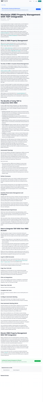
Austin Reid (9, 18)
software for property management (7, 44)
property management (5, 32)
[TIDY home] (15, 1)
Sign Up (40, 1)
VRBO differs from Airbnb (15, 50)
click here (6, 352)
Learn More (38, 9)
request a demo (7, 261)
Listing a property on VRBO (6, 70)
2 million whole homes (8, 47)
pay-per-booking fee (21, 93)
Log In (36, 1)
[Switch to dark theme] (34, 1)
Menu (30, 1)
